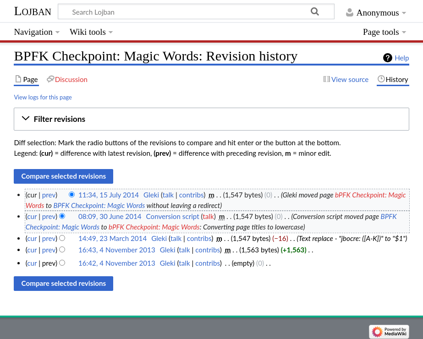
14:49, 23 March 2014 (112, 238)
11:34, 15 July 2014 (108, 195)
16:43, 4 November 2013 (116, 250)
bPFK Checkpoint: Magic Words (154, 227)
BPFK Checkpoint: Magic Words (99, 205)
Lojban (32, 11)
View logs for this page (42, 97)
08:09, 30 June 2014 (110, 216)
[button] (211, 119)
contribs (191, 195)
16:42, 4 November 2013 (116, 263)
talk (168, 195)
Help (402, 58)
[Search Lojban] (196, 11)
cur (32, 216)
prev (48, 195)
